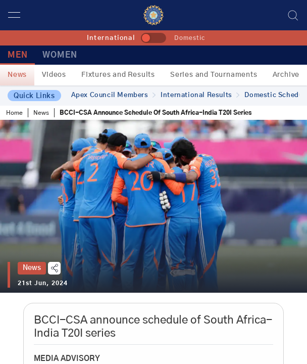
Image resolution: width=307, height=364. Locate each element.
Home (14, 113)
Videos (54, 74)
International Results (200, 95)
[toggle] (153, 38)
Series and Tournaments (214, 74)
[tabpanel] (153, 206)
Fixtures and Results (118, 74)
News (17, 74)
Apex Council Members (113, 95)
